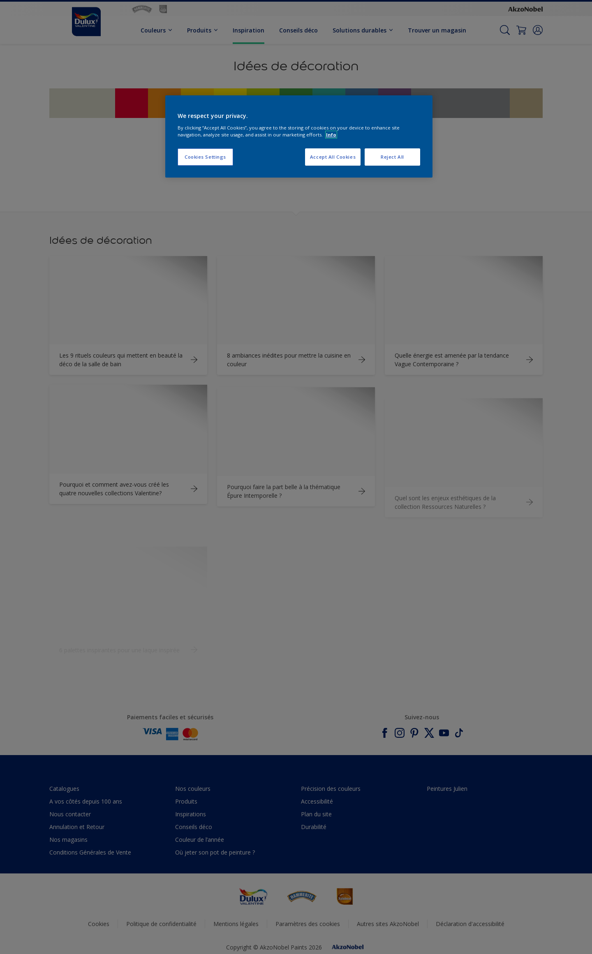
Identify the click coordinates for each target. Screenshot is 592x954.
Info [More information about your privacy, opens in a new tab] (331, 135)
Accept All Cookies (333, 157)
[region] (298, 136)
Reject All (392, 157)
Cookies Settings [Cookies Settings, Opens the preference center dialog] (205, 157)
